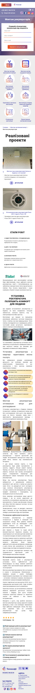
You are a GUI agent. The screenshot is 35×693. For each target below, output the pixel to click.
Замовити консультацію (17, 47)
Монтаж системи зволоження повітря (9, 72)
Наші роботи (21, 678)
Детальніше (19, 183)
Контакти (21, 688)
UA (26, 10)
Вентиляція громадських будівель (9, 88)
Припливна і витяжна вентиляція (9, 103)
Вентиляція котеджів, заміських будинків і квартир (25, 104)
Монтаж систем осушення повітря (25, 72)
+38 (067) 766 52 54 (8, 10)
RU (33, 10)
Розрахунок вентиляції (9, 120)
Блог (19, 680)
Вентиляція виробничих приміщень (25, 88)
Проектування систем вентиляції (25, 120)
